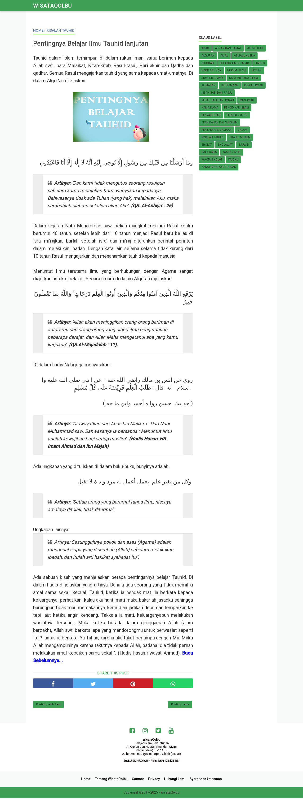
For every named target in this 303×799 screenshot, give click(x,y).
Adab (205, 48)
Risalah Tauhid (212, 137)
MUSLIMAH (247, 100)
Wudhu (233, 159)
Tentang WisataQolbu (112, 780)
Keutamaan (229, 85)
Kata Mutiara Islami (243, 78)
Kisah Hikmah (253, 85)
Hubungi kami (173, 780)
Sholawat (225, 144)
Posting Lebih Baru (48, 706)
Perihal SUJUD (237, 115)
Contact (138, 780)
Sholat (206, 144)
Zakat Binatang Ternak (218, 167)
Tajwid (244, 144)
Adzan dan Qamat (228, 48)
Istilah (257, 70)
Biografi (207, 63)
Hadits (260, 63)
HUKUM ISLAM (236, 70)
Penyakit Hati (211, 115)
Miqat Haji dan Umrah (217, 100)
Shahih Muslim (239, 137)
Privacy (153, 780)
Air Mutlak (255, 48)
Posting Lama (180, 706)
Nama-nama (209, 107)
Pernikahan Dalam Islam (219, 122)
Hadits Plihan (211, 70)
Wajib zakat (232, 152)
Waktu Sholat (211, 159)
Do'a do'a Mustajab (234, 63)
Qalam (242, 129)
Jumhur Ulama (212, 78)
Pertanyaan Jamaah (216, 129)
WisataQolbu (52, 5)
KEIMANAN (208, 85)
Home (88, 780)
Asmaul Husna (244, 55)
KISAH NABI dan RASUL (216, 92)
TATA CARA (209, 152)
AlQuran (207, 55)
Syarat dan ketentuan (204, 780)
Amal (224, 55)
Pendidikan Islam (236, 107)
